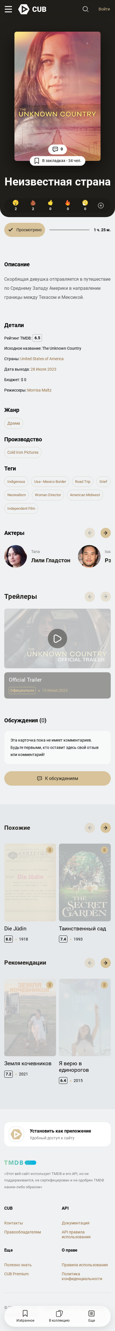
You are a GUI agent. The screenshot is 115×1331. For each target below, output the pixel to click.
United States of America (42, 358)
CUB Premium (16, 1248)
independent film (21, 508)
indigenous (16, 481)
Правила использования (85, 1239)
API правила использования (76, 1209)
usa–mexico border (50, 481)
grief (103, 481)
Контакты (13, 1197)
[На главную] (32, 9)
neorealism (16, 495)
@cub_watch (27, 1289)
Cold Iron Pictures (23, 452)
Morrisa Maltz (39, 390)
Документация (76, 1197)
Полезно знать (18, 1239)
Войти (104, 9)
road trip (82, 481)
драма (13, 423)
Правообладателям (22, 1206)
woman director (48, 495)
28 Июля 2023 (43, 369)
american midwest (85, 495)
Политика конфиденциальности (82, 1251)
